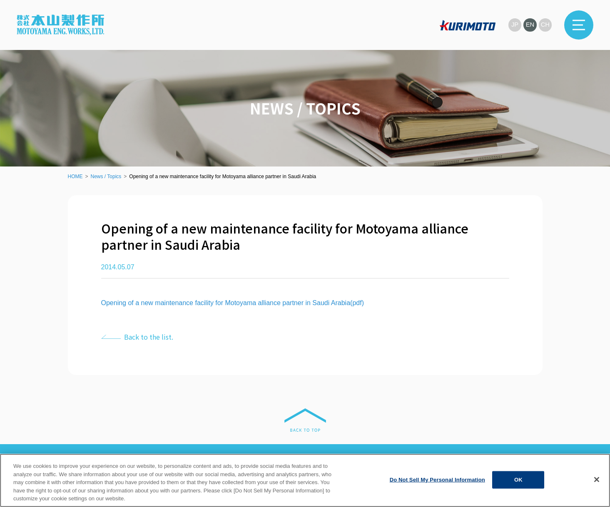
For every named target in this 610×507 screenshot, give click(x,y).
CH (545, 24)
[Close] (597, 479)
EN (529, 24)
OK (518, 480)
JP (514, 24)
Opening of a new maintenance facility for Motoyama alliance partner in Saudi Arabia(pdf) (232, 302)
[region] (305, 480)
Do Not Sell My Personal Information (437, 480)
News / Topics (106, 176)
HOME (75, 176)
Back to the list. (148, 337)
